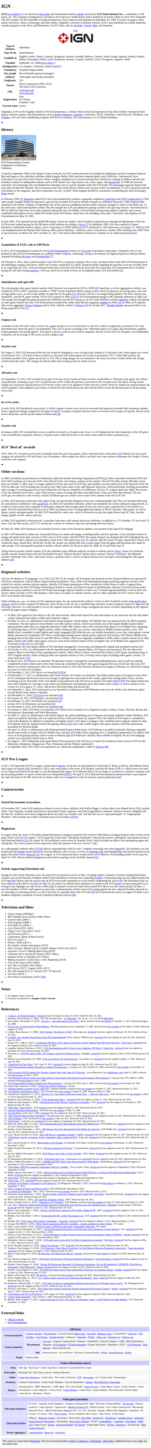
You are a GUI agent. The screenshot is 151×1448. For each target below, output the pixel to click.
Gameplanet (110, 1418)
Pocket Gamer (60, 1414)
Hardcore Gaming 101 (78, 1407)
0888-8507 (108, 1018)
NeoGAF (31, 854)
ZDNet (128, 1352)
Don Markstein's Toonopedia (107, 1382)
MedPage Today (104, 1333)
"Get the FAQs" (15, 1113)
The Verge (108, 1240)
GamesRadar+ (106, 1421)
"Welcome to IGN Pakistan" (51, 1202)
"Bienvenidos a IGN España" (50, 1142)
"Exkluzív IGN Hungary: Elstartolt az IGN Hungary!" (32, 1183)
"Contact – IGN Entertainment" (22, 1015)
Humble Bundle (115, 305)
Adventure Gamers (47, 1418)
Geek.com (132, 1333)
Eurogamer (50, 1421)
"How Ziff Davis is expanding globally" (57, 1134)
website (80, 14)
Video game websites (16, 1423)
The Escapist (128, 1403)
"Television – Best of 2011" (20, 1107)
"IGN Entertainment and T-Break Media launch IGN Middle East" (69, 1124)
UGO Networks (134, 1344)
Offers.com (101, 1337)
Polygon (110, 1425)
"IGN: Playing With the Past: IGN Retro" (26, 1115)
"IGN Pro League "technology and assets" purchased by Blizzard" (65, 1226)
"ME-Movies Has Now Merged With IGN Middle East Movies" (71, 1129)
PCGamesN (80, 1425)
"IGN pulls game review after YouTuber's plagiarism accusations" (73, 1240)
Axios (95, 1278)
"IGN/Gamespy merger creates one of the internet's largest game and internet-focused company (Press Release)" (59, 1078)
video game (44, 14)
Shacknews (121, 1425)
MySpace (26, 256)
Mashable (112, 1205)
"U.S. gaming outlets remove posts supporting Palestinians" (64, 1278)
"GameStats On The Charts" (20, 1064)
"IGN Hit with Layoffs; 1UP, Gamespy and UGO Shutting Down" (50, 1053)
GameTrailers (41, 1337)
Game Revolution (136, 1248)
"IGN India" (13, 1178)
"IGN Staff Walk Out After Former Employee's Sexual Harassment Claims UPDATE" (83, 1234)
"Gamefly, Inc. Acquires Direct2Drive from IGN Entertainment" (37, 1037)
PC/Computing (60, 1344)
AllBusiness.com (115, 1072)
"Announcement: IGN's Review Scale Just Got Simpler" (64, 1102)
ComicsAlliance (70, 1390)
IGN (141, 1333)
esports (61, 765)
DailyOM (91, 1333)
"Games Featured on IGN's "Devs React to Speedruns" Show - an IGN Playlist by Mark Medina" (83, 1299)
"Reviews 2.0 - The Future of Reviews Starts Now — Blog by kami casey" (75, 1094)
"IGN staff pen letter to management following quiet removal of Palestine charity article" (82, 1283)
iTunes (117, 551)
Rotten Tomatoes (63, 114)
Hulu (94, 25)
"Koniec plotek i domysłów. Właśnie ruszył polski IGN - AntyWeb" (73, 1194)
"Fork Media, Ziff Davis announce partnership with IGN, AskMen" (38, 1167)
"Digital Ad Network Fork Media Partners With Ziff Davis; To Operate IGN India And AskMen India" (90, 1172)
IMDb (140, 1421)
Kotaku (21, 851)
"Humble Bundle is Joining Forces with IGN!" (29, 1088)
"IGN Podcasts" (15, 1118)
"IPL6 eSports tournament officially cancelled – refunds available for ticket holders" (74, 1224)
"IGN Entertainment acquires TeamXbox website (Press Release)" (38, 1067)
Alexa (82, 224)
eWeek (104, 1352)
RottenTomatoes (116, 1352)
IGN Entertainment (17, 1322)
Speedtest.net (114, 1337)
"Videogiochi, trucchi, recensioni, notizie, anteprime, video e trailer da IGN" (42, 1137)
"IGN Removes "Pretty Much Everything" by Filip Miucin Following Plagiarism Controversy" (83, 1248)
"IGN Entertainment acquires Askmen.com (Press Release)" (35, 1083)
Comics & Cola (91, 1386)
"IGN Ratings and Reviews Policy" (24, 1091)
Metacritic (49, 1432)
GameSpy (78, 114)
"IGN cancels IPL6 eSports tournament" (39, 1221)
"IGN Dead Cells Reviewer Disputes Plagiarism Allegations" (66, 1259)
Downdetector (50, 1333)
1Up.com (85, 250)
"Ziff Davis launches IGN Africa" (57, 1148)
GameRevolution (125, 1418)
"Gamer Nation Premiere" (19, 1297)
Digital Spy (108, 1048)
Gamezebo (139, 1418)
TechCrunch (126, 1042)
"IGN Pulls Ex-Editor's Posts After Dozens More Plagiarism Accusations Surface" (76, 1270)
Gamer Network (36, 1421)
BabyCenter (80, 1333)
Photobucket (42, 256)
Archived (41, 1015)
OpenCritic (60, 1432)
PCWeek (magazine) (77, 1344)
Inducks (89, 1382)
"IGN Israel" (13, 1180)
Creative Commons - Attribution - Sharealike (91, 1441)
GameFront (98, 1418)
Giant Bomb (130, 1421)
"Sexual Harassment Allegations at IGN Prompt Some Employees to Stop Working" (81, 1229)
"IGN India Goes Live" (54, 1159)
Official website (16, 1319)
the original (106, 1021)
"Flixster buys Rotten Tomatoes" (52, 1086)
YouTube (78, 25)
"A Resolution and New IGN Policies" (25, 1294)
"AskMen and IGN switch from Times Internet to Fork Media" (70, 1161)
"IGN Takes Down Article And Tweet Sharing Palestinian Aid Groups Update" (74, 1288)
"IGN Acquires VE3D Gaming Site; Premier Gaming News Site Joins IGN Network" (46, 1072)
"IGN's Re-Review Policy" (53, 1099)
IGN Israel (38, 695)
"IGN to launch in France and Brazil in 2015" (28, 1188)
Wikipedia (35, 1441)
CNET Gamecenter (130, 199)
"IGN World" (14, 1121)
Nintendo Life (96, 851)
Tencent (100, 746)
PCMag (91, 1337)
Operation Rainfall (64, 1425)
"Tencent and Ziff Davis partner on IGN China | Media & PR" (68, 1210)
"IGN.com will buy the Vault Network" (60, 1059)
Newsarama (88, 1377)
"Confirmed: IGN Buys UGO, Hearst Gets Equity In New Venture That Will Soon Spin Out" (77, 1042)
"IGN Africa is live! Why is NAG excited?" (62, 1153)
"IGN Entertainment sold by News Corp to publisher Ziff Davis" (72, 1048)
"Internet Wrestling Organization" (23, 1110)
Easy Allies (86, 1418)
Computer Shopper (33, 1333)
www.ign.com (26, 93)
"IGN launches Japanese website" (49, 1199)
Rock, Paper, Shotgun (79, 1421)
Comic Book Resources (29, 1377)
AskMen (5, 117)
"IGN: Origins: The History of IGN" (55, 1032)
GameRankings (36, 1432)
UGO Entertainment (58, 250)
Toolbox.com (127, 1337)
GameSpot (110, 199)
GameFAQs (114, 182)
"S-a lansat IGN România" (20, 1191)
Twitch (87, 25)
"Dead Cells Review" (50, 1245)
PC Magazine (27, 199)
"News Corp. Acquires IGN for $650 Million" (29, 1026)
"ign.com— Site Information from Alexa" (60, 1021)
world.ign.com (26, 90)
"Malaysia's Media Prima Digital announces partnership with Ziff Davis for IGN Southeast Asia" (62, 1205)
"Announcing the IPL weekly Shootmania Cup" (62, 1215)
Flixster (80, 305)
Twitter (117, 883)
